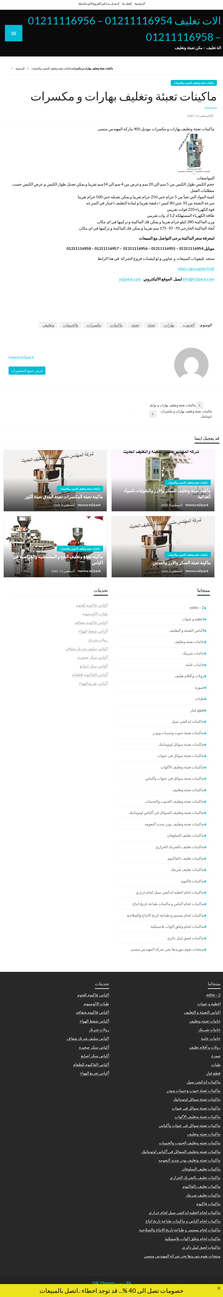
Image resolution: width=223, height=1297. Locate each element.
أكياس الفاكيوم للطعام (90, 674)
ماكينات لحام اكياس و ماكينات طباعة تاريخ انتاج (168, 903)
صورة (199, 687)
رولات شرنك (98, 639)
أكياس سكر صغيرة (93, 657)
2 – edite (197, 607)
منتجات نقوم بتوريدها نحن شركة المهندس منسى (167, 949)
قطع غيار (197, 710)
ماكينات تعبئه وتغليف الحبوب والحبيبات (51, 68)
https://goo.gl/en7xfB (196, 268)
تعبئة (151, 324)
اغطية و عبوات (193, 619)
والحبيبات (70, 324)
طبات (199, 698)
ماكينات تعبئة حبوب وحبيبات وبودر (178, 733)
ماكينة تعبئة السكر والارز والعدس (182, 562)
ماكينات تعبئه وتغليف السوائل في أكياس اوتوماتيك (166, 812)
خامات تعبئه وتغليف (189, 641)
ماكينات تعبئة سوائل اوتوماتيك (181, 744)
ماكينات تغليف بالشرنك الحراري (180, 846)
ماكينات (116, 324)
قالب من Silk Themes (111, 1283)
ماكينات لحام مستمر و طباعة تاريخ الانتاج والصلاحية (165, 915)
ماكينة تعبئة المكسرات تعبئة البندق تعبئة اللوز (64, 496)
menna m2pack (196, 505)
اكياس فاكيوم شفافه (91, 622)
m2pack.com (129, 279)
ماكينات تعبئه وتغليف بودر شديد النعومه (174, 824)
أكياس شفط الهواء (93, 631)
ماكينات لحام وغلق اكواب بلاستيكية (177, 926)
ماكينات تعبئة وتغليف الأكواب (182, 767)
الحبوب (188, 324)
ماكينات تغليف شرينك (187, 869)
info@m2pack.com (198, 279)
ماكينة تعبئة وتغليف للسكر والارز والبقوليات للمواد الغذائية (167, 493)
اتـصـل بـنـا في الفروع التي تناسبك (98, 3)
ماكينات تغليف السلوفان (185, 835)
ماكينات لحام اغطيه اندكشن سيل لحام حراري (170, 892)
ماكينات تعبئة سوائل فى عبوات (180, 755)
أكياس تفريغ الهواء (93, 683)
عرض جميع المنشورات (27, 370)
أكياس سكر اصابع (94, 666)
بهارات (169, 324)
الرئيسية (140, 3)
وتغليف (48, 324)
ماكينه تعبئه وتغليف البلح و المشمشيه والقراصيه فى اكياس (58, 559)
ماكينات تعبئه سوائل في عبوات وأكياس (174, 778)
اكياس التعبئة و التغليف (186, 630)
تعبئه (135, 324)
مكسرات (94, 324)
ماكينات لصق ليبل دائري (185, 938)
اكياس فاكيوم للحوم (92, 605)
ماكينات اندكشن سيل (188, 721)
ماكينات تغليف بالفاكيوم (186, 858)
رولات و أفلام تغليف (189, 676)
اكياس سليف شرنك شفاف (87, 648)
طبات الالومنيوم (95, 613)
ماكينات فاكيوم (192, 881)
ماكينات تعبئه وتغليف (188, 789)
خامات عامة (195, 664)
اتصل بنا (126, 3)
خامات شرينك (193, 653)
